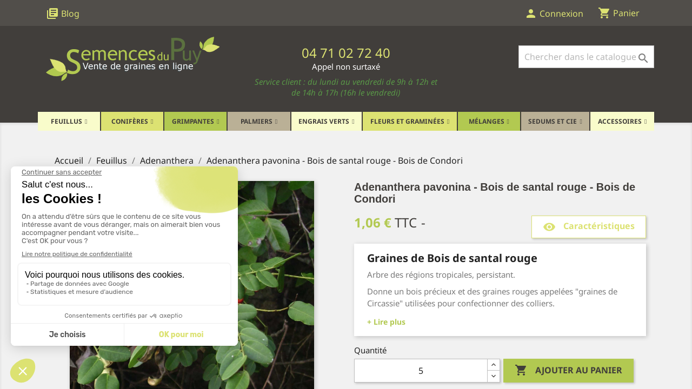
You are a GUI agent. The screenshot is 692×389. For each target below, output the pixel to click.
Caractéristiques (589, 226)
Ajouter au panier (568, 371)
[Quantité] (421, 371)
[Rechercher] (586, 56)
